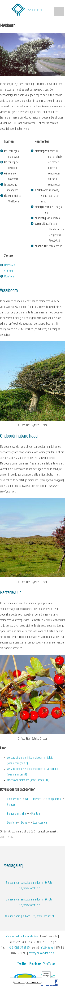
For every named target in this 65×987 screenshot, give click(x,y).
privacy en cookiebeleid (41, 953)
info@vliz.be (46, 947)
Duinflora (9, 276)
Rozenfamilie (14, 799)
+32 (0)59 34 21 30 (19, 947)
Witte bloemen (33, 799)
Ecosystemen (39, 822)
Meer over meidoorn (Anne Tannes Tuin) (28, 780)
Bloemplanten (53, 799)
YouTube (49, 964)
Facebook (35, 964)
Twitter (22, 964)
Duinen (24, 822)
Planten (11, 804)
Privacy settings (46, 975)
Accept (18, 983)
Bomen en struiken (17, 814)
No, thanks (32, 983)
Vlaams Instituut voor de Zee (22, 936)
